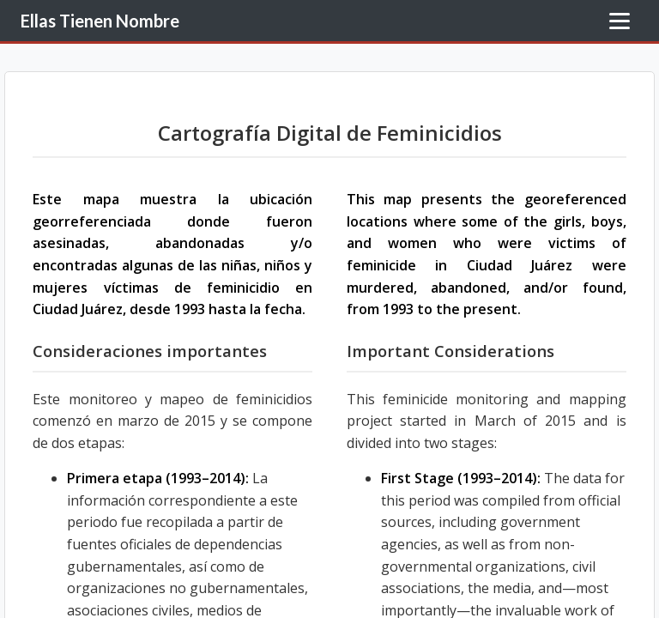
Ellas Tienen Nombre (100, 20)
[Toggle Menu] (619, 21)
